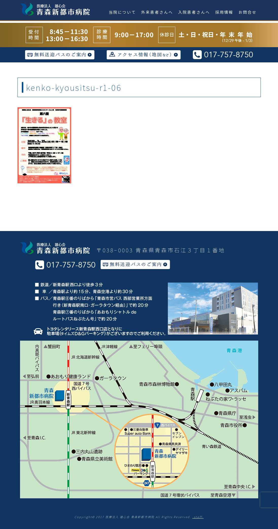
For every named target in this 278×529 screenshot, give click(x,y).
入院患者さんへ (194, 12)
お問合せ (247, 12)
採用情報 (224, 12)
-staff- (198, 517)
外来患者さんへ (157, 12)
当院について (122, 12)
